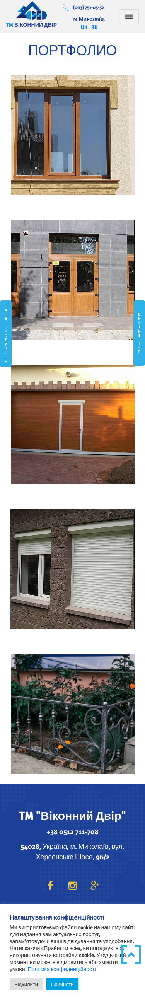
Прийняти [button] (62, 984)
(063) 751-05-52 (88, 7)
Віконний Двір (32, 10)
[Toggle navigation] (129, 16)
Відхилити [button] (26, 984)
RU (94, 27)
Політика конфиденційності (62, 969)
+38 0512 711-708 (72, 832)
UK (84, 27)
